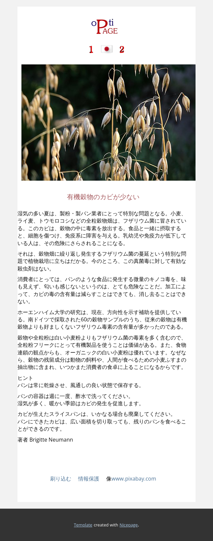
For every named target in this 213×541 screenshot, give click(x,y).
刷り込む (60, 478)
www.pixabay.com (133, 478)
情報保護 (92, 478)
